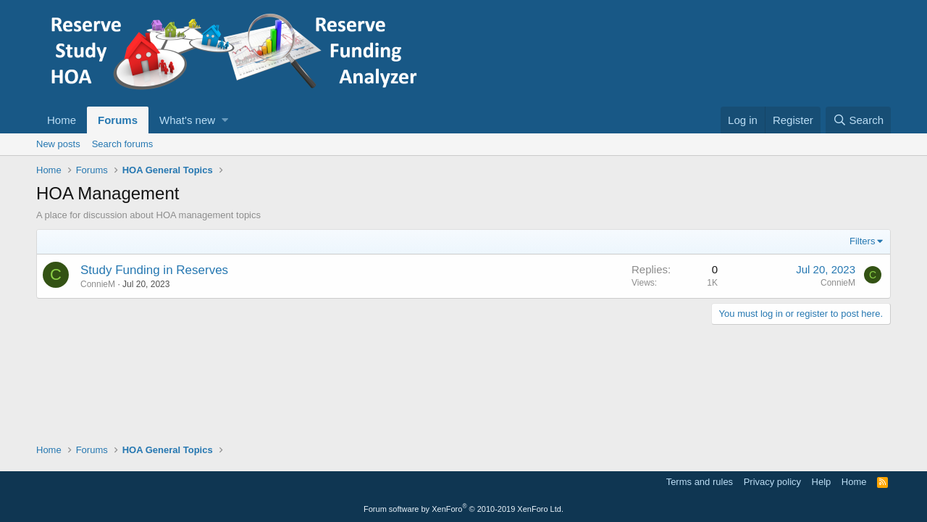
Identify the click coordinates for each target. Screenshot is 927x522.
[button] (225, 120)
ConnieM (97, 284)
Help (821, 481)
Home (61, 120)
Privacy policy (772, 481)
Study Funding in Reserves (154, 270)
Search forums (123, 143)
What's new (187, 120)
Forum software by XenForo (463, 509)
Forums (118, 120)
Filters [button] (862, 241)
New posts (58, 143)
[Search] (858, 120)
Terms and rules (699, 481)
